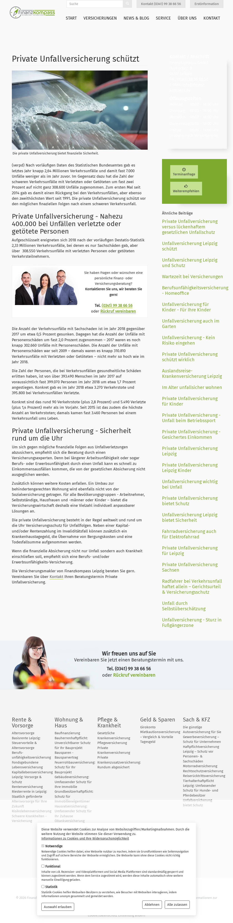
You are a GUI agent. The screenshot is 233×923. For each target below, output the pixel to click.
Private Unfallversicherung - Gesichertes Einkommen (191, 434)
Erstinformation (207, 4)
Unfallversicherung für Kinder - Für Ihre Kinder (186, 307)
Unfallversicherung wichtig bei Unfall (190, 484)
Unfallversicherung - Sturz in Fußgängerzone (192, 622)
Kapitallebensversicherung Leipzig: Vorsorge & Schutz (32, 777)
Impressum (180, 898)
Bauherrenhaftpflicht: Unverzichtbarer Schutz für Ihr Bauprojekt (73, 743)
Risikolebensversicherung (31, 811)
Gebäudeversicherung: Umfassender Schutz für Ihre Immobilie (73, 782)
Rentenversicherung (27, 787)
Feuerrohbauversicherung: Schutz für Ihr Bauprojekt (75, 767)
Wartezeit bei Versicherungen (192, 276)
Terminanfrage (184, 172)
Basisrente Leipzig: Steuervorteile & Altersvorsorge (26, 743)
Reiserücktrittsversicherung (204, 776)
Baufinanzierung (67, 733)
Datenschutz (160, 898)
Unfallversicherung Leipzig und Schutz (189, 262)
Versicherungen (100, 18)
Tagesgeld (147, 742)
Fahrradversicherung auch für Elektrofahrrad (189, 534)
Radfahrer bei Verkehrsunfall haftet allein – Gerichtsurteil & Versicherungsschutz (192, 586)
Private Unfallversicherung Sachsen (190, 567)
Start (71, 18)
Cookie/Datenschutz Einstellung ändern (116, 915)
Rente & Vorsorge (22, 722)
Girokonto (148, 727)
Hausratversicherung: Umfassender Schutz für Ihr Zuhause (73, 811)
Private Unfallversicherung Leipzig (190, 451)
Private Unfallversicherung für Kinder (190, 401)
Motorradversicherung (200, 766)
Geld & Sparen (157, 719)
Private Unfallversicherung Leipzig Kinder (190, 467)
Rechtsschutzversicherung (203, 771)
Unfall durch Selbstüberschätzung (183, 605)
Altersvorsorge (23, 733)
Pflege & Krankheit (109, 722)
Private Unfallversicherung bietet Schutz (190, 500)
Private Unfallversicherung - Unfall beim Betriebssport (191, 417)
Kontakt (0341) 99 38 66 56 (161, 4)
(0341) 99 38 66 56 (117, 305)
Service (163, 18)
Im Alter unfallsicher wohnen (192, 387)
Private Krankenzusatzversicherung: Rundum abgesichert (119, 762)
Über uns (187, 18)
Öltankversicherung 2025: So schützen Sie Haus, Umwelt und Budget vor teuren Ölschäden (71, 830)
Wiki (129, 902)
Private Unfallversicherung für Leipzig (190, 550)
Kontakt (211, 18)
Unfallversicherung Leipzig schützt (189, 246)
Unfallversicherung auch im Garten (190, 323)
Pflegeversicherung (112, 743)
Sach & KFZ (196, 719)
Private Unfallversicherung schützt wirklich (190, 356)
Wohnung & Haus (69, 722)
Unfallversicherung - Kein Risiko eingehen (188, 340)
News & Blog (136, 18)
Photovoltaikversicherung (74, 845)
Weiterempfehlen (186, 189)
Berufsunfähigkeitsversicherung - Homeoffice (192, 290)
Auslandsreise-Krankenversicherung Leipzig (192, 373)
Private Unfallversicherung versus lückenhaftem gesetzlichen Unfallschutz (190, 227)
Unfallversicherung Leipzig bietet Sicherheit (189, 517)
